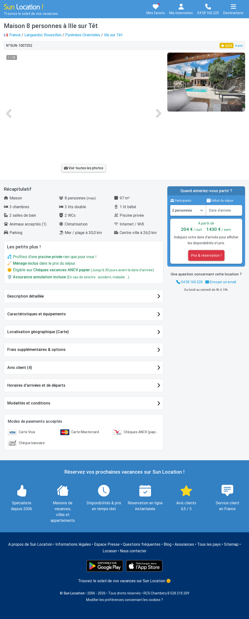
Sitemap (231, 544)
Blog (167, 544)
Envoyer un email (220, 282)
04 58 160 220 (189, 282)
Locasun (110, 551)
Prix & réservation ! (206, 255)
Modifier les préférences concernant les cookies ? (124, 600)
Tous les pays (209, 544)
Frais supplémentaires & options (36, 349)
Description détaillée (25, 296)
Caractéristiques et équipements (36, 314)
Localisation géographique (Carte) (38, 331)
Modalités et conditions (28, 403)
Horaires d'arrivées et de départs (36, 385)
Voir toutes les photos (83, 168)
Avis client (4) (19, 367)
